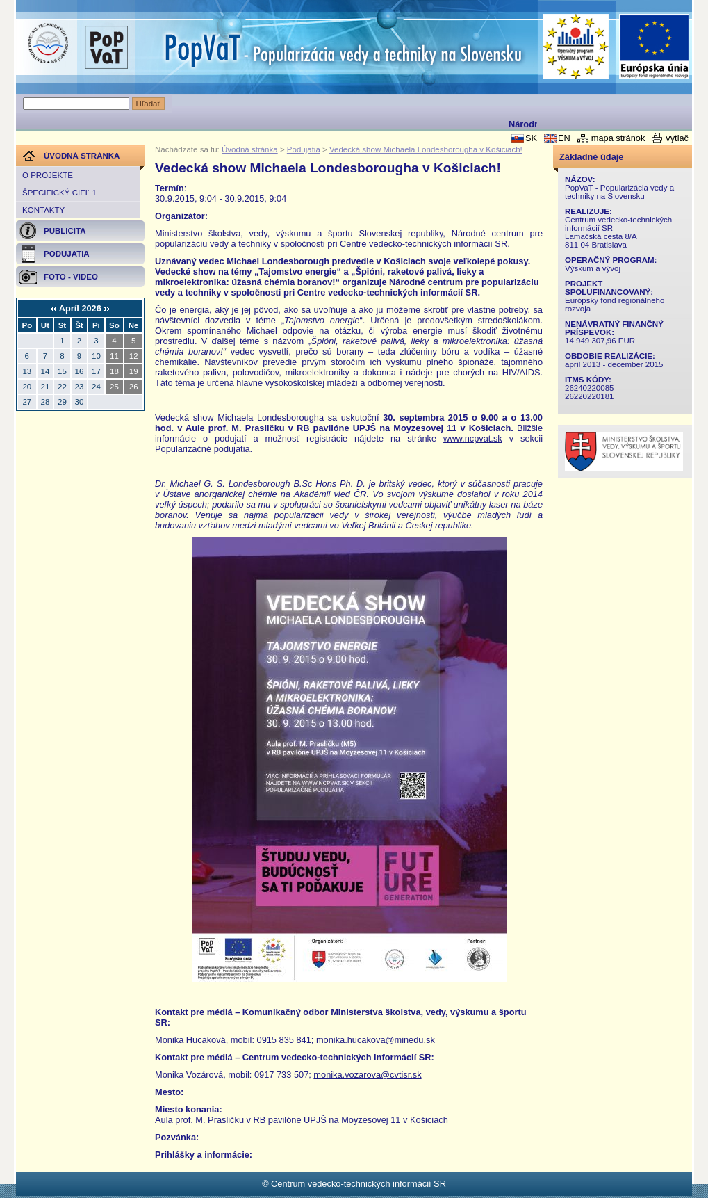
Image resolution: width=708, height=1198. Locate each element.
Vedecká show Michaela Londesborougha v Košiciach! (425, 149)
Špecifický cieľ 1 (59, 192)
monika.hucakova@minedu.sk (375, 1040)
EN (564, 138)
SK (531, 138)
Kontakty (43, 210)
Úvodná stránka (250, 149)
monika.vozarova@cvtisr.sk (367, 1074)
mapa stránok (618, 138)
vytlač (677, 138)
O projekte (47, 175)
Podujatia (303, 149)
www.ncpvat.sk (472, 438)
